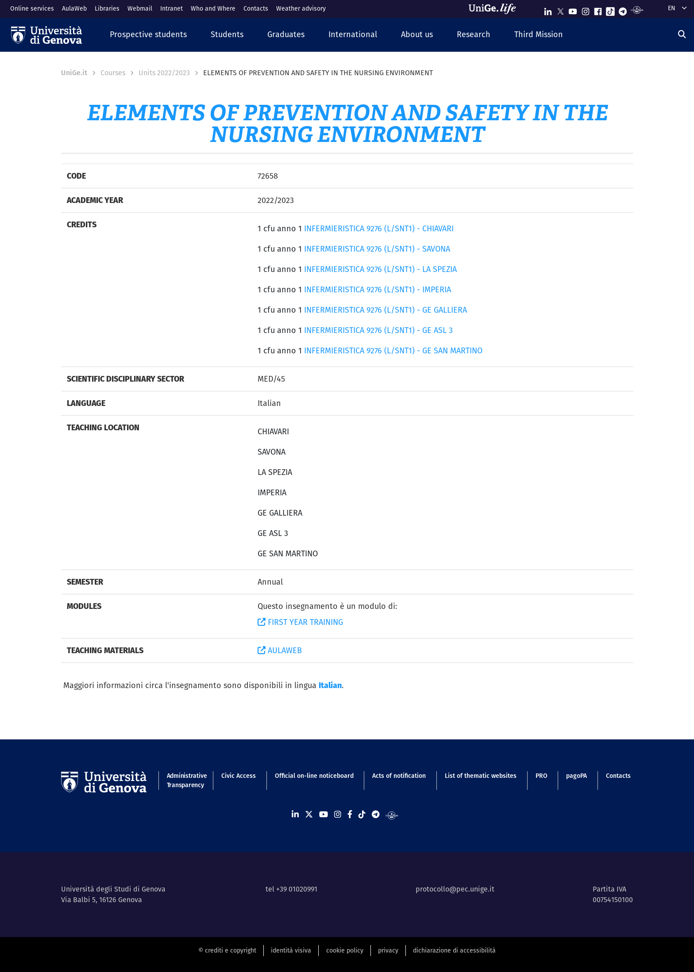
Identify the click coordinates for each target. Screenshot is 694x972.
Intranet (171, 8)
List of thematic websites (481, 775)
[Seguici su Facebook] (598, 9)
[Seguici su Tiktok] (610, 9)
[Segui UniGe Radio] (637, 9)
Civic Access (238, 775)
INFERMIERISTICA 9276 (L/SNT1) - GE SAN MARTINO (393, 350)
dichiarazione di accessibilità (454, 950)
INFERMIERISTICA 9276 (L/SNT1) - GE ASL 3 (378, 330)
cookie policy (344, 950)
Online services (32, 8)
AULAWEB (280, 650)
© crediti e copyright (227, 950)
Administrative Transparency (185, 780)
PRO (541, 775)
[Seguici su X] (560, 9)
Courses (112, 73)
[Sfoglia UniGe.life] (495, 9)
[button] (148, 35)
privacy (388, 950)
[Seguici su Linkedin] (548, 9)
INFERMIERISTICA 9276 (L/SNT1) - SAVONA (377, 248)
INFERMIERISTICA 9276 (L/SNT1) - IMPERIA (377, 289)
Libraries (107, 8)
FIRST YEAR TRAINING (300, 622)
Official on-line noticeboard (314, 775)
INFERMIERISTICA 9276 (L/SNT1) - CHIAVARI (379, 228)
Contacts (255, 8)
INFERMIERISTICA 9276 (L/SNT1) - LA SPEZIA (380, 269)
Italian (330, 685)
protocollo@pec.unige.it (455, 889)
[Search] (682, 34)
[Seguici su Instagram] (585, 9)
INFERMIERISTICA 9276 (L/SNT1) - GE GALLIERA (385, 309)
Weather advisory (301, 8)
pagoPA (576, 775)
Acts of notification (399, 775)
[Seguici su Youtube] (573, 9)
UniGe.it (74, 73)
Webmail (139, 8)
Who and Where (213, 8)
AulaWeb (74, 8)
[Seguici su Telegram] (623, 9)
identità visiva (291, 950)
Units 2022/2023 (164, 73)
